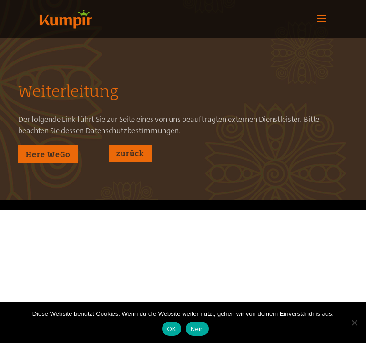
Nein (197, 329)
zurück (130, 153)
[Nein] (354, 322)
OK (171, 329)
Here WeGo (48, 154)
